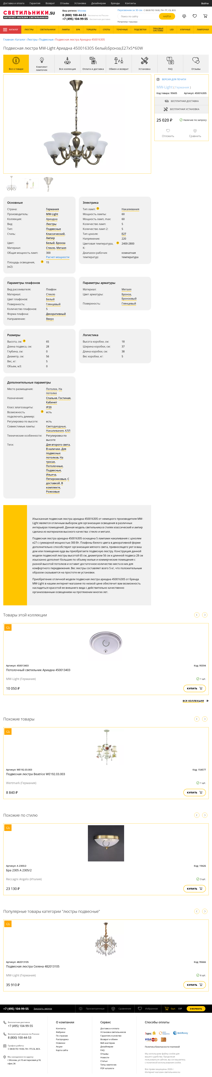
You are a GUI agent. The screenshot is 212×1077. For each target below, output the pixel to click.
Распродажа (62, 1039)
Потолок (51, 389)
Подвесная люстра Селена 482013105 (32, 966)
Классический (55, 234)
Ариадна (51, 219)
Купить (194, 688)
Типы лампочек (108, 1064)
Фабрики (60, 1032)
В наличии (53, 449)
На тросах (54, 460)
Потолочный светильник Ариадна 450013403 (38, 670)
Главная (8, 39)
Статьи (103, 1061)
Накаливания (130, 209)
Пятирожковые (56, 479)
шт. (170, 1009)
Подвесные (46, 39)
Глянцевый (53, 304)
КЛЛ (67, 430)
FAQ (102, 1050)
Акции (59, 1046)
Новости (104, 1057)
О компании (65, 1022)
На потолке (54, 391)
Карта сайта (62, 1050)
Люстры (32, 39)
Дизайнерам (98, 3)
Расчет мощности (57, 257)
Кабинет (51, 402)
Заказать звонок (43, 1008)
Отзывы (64, 3)
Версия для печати (174, 79)
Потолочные (54, 466)
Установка (80, 3)
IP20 (49, 407)
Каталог (10, 30)
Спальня (51, 398)
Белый (50, 243)
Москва (82, 10)
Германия (52, 209)
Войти (205, 3)
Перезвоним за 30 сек (130, 10)
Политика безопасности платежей (162, 1046)
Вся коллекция (196, 700)
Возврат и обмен (109, 1039)
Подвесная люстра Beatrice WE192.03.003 (35, 774)
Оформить (196, 1009)
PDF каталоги (107, 1068)
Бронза (60, 243)
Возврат (50, 3)
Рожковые (53, 491)
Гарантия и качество (110, 1035)
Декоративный (56, 314)
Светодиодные (56, 426)
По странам (62, 1035)
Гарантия (35, 3)
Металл (61, 248)
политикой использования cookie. (163, 1062)
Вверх (50, 319)
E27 (124, 234)
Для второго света (58, 444)
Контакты (130, 3)
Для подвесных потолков (56, 453)
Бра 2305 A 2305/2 (19, 870)
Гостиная (64, 398)
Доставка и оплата (13, 3)
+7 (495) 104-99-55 (86, 19)
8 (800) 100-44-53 (85, 15)
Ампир (50, 238)
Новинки (60, 1042)
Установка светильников (113, 1032)
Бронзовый (129, 298)
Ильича (51, 474)
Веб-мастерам (107, 1042)
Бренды (115, 3)
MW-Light (52, 214)
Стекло (50, 248)
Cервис (105, 1022)
